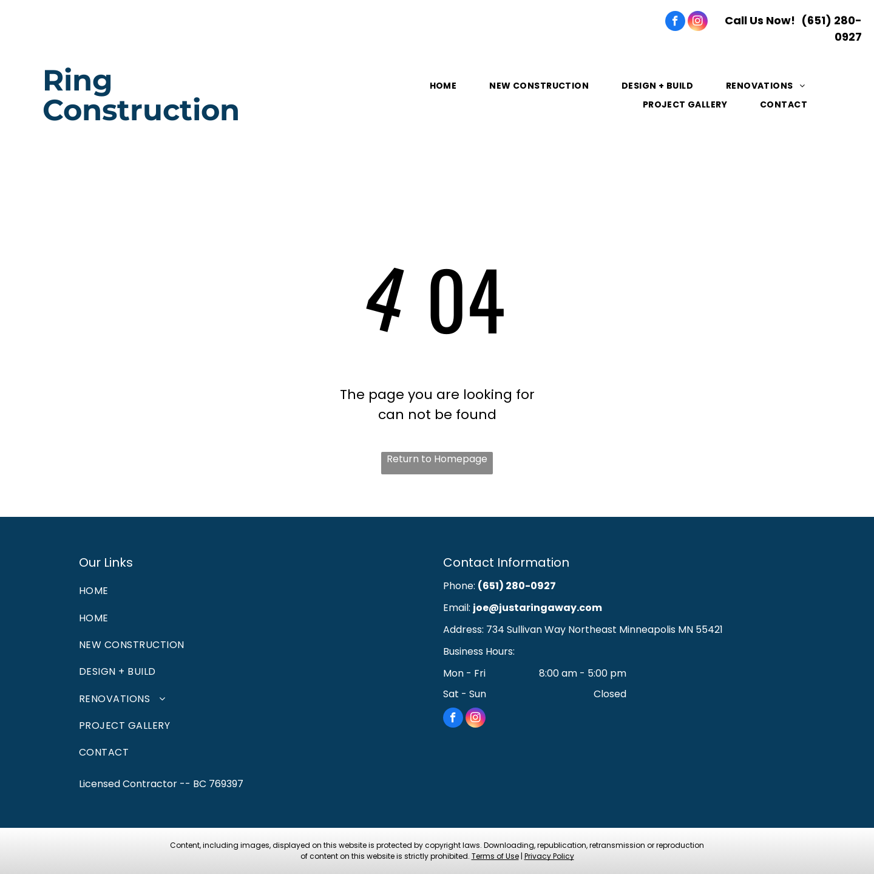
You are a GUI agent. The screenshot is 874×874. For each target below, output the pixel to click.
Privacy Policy (549, 856)
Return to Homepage (437, 459)
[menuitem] (445, 86)
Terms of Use (495, 856)
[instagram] (698, 22)
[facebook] (675, 22)
